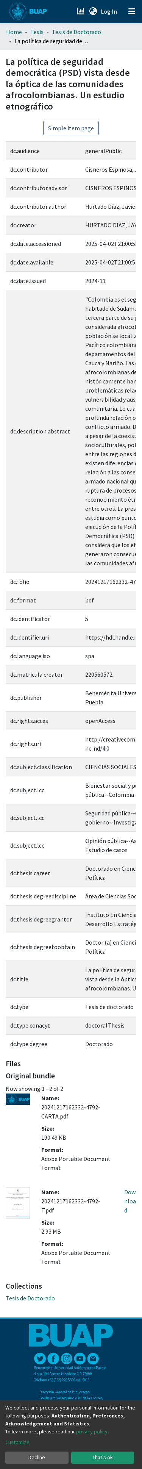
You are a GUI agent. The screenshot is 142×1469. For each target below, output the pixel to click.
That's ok (102, 1457)
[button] (93, 11)
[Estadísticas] (81, 11)
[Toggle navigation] (132, 11)
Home (14, 32)
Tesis (37, 32)
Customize (17, 1442)
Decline (36, 1457)
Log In (110, 11)
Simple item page (71, 128)
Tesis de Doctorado (76, 32)
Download (130, 1201)
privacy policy (92, 1431)
